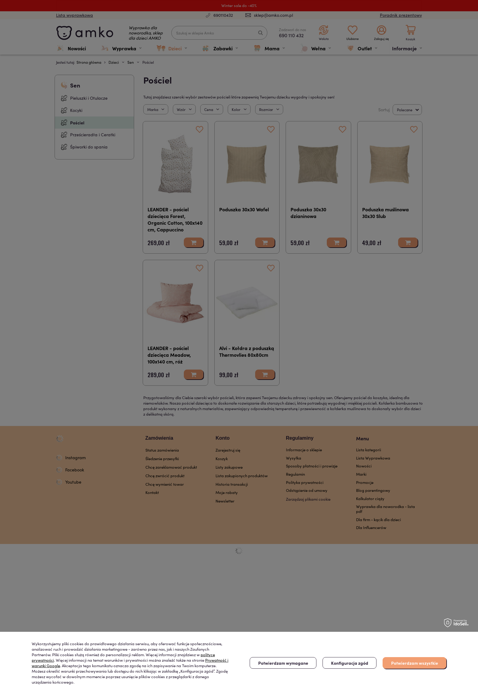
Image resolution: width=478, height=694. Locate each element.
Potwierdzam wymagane (283, 663)
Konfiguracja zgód (349, 663)
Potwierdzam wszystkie (414, 663)
